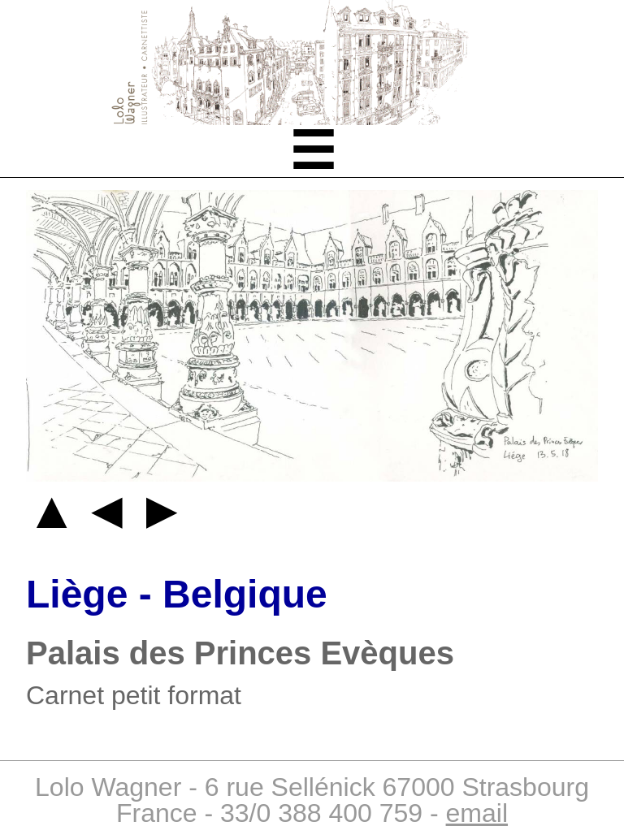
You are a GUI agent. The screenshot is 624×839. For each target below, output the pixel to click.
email (477, 813)
